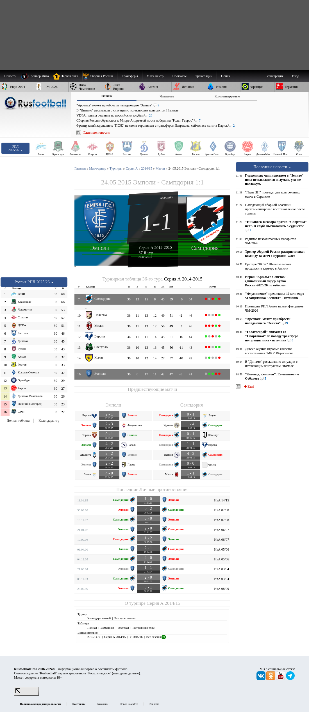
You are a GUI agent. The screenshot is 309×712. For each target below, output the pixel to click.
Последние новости (272, 167)
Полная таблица (18, 421)
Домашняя (107, 627)
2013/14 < (94, 636)
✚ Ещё (248, 387)
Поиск (225, 76)
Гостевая (123, 627)
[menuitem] (99, 76)
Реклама (154, 704)
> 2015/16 (136, 636)
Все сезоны (156, 636)
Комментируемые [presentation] (227, 96)
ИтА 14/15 (221, 500)
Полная (92, 627)
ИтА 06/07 (221, 530)
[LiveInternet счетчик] (26, 695)
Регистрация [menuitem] (274, 76)
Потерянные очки (144, 627)
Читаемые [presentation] (167, 96)
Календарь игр (48, 421)
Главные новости (96, 132)
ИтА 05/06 (221, 549)
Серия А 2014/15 (163, 603)
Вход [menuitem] (295, 76)
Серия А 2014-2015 (155, 247)
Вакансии (102, 704)
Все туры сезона (124, 618)
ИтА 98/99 (221, 589)
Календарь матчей (99, 618)
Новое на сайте (129, 704)
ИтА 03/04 (221, 569)
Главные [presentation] (107, 96)
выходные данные (126, 673)
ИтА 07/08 (221, 510)
